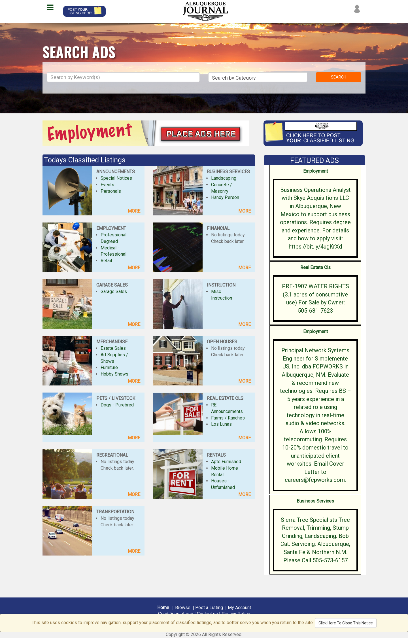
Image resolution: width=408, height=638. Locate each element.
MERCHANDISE (112, 341)
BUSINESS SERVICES (228, 171)
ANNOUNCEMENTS (115, 171)
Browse (182, 607)
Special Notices (116, 178)
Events (107, 184)
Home (163, 607)
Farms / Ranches (228, 418)
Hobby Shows (114, 374)
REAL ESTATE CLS (225, 398)
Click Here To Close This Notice (345, 623)
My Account (239, 607)
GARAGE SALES (112, 285)
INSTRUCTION (221, 285)
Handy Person (225, 197)
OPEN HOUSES (222, 341)
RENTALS (216, 455)
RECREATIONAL (112, 455)
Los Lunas (221, 424)
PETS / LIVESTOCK (115, 398)
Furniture (109, 367)
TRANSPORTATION (115, 511)
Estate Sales (113, 348)
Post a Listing (209, 607)
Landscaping (223, 178)
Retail (106, 260)
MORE (134, 211)
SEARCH (338, 77)
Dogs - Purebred (117, 405)
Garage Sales (114, 291)
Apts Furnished (226, 461)
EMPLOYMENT (111, 228)
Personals (111, 191)
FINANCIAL (218, 228)
